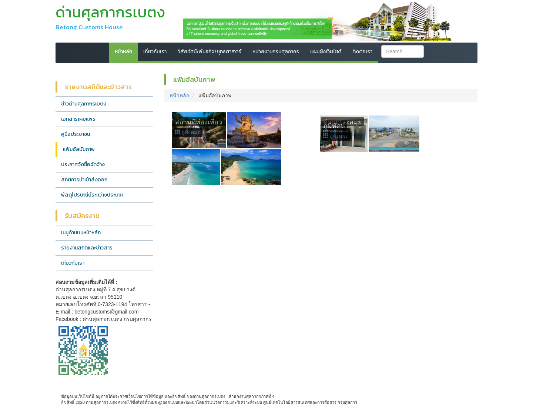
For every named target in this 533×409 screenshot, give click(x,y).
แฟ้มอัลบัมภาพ (79, 149)
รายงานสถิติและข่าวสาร (87, 248)
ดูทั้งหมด (188, 132)
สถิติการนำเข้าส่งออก (84, 180)
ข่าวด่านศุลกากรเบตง (83, 104)
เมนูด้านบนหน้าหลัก (81, 233)
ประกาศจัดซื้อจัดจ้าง (83, 164)
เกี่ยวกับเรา (155, 52)
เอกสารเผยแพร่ (78, 119)
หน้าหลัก (123, 52)
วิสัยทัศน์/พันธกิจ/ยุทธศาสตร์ (209, 52)
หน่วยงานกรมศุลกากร (275, 52)
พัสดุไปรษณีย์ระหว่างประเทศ (92, 195)
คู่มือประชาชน (75, 134)
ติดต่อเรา (362, 52)
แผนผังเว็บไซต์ (325, 52)
